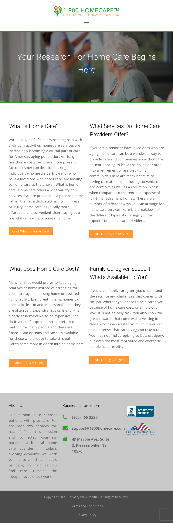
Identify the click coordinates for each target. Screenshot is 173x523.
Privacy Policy (86, 515)
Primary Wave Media (83, 497)
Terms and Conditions (86, 506)
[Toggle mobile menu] (86, 22)
